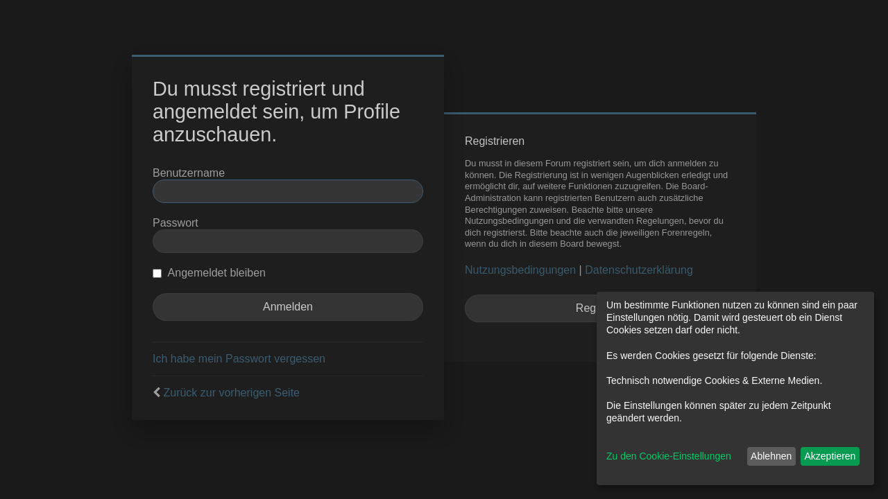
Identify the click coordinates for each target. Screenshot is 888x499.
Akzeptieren (829, 456)
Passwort (175, 223)
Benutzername (189, 173)
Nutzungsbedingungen (520, 270)
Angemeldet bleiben (209, 273)
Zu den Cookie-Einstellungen (668, 456)
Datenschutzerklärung (639, 270)
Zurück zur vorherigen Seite (231, 393)
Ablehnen (771, 456)
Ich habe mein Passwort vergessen (239, 359)
